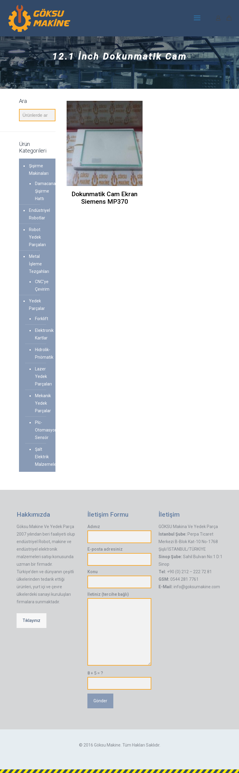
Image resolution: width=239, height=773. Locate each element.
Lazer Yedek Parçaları (42, 376)
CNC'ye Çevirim (42, 285)
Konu (119, 578)
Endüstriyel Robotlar (39, 214)
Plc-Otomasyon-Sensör (42, 430)
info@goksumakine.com (197, 586)
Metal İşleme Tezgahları (39, 264)
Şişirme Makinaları (39, 169)
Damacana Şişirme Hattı (42, 191)
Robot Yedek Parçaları (37, 237)
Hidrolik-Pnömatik (42, 353)
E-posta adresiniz (119, 556)
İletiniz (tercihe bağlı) (119, 629)
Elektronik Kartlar (42, 334)
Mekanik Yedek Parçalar (42, 403)
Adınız (119, 533)
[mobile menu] (197, 18)
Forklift (41, 318)
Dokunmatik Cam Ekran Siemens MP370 (104, 197)
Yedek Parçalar (37, 304)
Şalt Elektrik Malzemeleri (42, 457)
